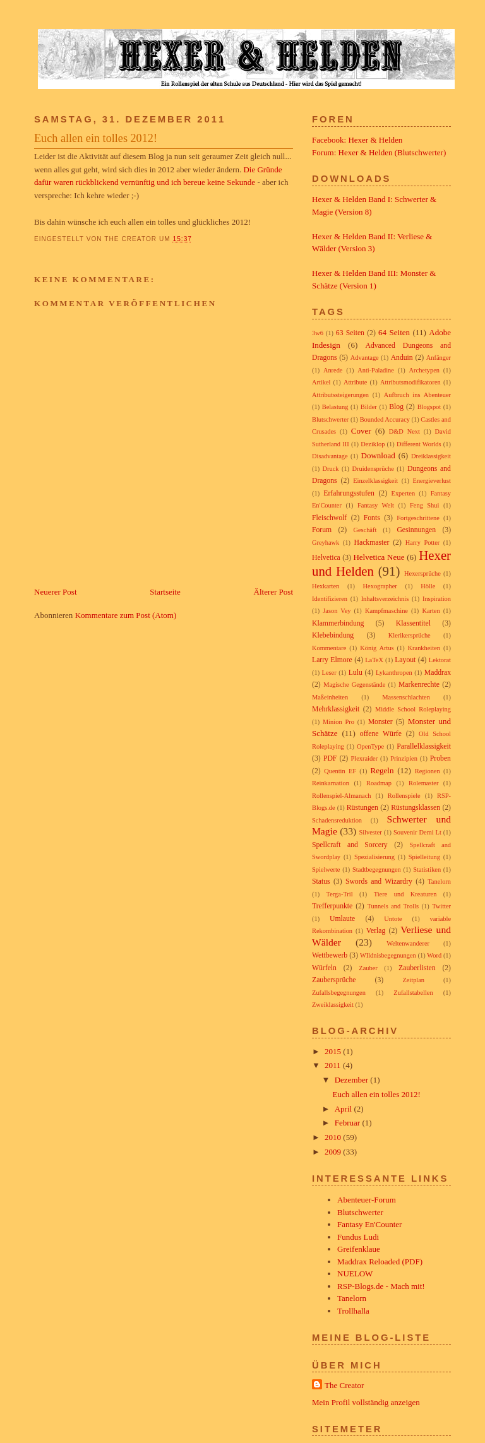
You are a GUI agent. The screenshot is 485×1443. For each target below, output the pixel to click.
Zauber (368, 968)
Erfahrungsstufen (348, 493)
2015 (334, 1051)
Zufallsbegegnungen (339, 992)
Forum (322, 530)
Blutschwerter (330, 419)
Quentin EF (340, 771)
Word (434, 955)
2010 (334, 1137)
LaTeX (374, 659)
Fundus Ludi (358, 1237)
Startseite (165, 592)
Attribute (356, 382)
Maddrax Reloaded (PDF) (379, 1261)
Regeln (382, 770)
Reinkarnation (330, 783)
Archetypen (424, 370)
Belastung (335, 406)
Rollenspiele (404, 795)
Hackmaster (372, 542)
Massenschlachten (406, 697)
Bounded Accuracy (385, 419)
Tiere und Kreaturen (405, 894)
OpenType (370, 746)
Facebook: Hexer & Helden (357, 140)
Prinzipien (403, 758)
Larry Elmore (332, 660)
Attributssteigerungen (340, 394)
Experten (404, 493)
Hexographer (380, 586)
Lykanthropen (394, 672)
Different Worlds (419, 444)
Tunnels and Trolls (393, 906)
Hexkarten (325, 586)
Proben (440, 758)
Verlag (376, 931)
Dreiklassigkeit (431, 456)
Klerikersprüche (409, 635)
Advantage (364, 357)
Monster (380, 722)
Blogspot (429, 406)
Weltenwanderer (407, 943)
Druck (331, 468)
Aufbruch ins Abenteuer (417, 394)
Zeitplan (413, 980)
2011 (334, 1065)
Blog (396, 407)
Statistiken (427, 869)
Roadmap (379, 783)
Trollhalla (353, 1310)
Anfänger (438, 357)
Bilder (369, 406)
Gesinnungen (416, 530)
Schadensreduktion (337, 820)
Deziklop (373, 444)
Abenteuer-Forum (366, 1199)
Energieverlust (432, 480)
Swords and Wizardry (378, 881)
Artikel (321, 382)
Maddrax (437, 672)
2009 (334, 1151)
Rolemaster (423, 783)
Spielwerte (326, 869)
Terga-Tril (339, 894)
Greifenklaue (358, 1249)
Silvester (370, 832)
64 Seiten (394, 332)
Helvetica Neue (378, 557)
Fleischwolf (329, 518)
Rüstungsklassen (415, 808)
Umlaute (342, 919)
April (344, 1108)
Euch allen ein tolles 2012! (95, 138)
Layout (405, 660)
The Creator (344, 1385)
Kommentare (329, 647)
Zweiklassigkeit (333, 1004)
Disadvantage (330, 456)
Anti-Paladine (375, 370)
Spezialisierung (374, 856)
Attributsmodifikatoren (410, 382)
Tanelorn (439, 881)
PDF (330, 758)
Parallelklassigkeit (424, 746)
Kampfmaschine (386, 610)
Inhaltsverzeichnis (385, 598)
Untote (393, 918)
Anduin (402, 357)
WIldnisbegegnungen (388, 955)
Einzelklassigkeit (375, 480)
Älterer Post (273, 592)
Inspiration (436, 598)
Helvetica (326, 558)
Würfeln (324, 968)
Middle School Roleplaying (413, 709)
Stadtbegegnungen (376, 869)
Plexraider (364, 758)
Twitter (441, 906)
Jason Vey (336, 610)
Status (321, 881)
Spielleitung (424, 856)
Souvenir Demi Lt (417, 832)
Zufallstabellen (413, 992)
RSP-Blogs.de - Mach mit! (381, 1286)
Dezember (353, 1079)
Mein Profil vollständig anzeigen (366, 1402)
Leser (329, 672)
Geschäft (364, 529)
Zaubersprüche (334, 980)
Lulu (355, 672)
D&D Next (404, 431)
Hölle (428, 586)
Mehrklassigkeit (335, 709)
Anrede (333, 370)
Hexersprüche (422, 573)
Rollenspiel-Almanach (341, 795)
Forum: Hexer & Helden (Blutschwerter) (379, 152)
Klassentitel (413, 623)
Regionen (427, 771)
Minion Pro (338, 721)
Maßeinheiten (330, 697)
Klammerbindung (338, 623)
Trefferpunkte (332, 906)
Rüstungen (362, 808)
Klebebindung (333, 635)
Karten (431, 610)
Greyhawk (325, 542)
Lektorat (440, 659)
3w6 (317, 333)
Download (378, 455)
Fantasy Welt (375, 505)
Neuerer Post (55, 592)
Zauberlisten (416, 968)
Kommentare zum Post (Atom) (126, 615)
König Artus (376, 647)
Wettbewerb (329, 955)
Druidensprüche (373, 468)
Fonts (372, 518)
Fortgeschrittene (418, 517)
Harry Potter (422, 542)
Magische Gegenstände (354, 684)
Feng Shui (424, 505)
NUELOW (355, 1273)
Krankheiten (424, 647)
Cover (361, 431)
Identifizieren (329, 598)
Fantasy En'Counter (369, 1224)
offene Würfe (381, 734)
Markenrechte (419, 684)
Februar (348, 1122)
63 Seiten (350, 333)
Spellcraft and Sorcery (350, 845)
